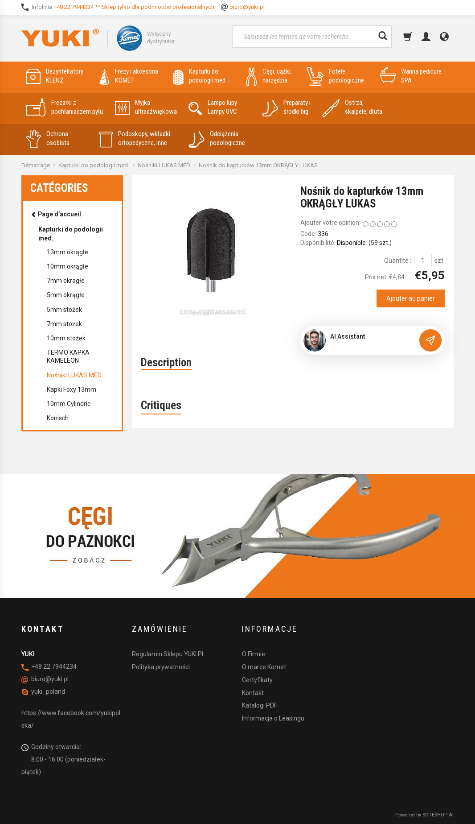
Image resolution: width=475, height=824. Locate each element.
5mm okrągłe (66, 294)
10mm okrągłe (67, 266)
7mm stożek (64, 323)
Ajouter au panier (410, 298)
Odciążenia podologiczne (216, 138)
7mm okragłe (66, 280)
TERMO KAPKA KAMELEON (68, 356)
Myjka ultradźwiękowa (146, 107)
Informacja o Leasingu (273, 718)
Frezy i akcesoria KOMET (128, 76)
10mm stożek (66, 338)
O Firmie (253, 654)
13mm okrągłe (67, 252)
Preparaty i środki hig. (286, 107)
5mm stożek (64, 309)
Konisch (58, 418)
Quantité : (397, 260)
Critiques (161, 405)
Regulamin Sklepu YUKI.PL (168, 654)
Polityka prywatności (161, 667)
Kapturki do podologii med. (200, 76)
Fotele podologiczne (335, 76)
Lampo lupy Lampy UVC (212, 107)
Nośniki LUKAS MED (74, 375)
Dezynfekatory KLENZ (54, 76)
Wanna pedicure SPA (411, 76)
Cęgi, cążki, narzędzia (269, 76)
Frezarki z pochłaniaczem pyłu (64, 107)
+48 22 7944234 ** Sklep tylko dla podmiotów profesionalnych (133, 7)
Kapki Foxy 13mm (71, 389)
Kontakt (253, 692)
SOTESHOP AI (438, 815)
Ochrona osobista (48, 138)
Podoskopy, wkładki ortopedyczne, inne (134, 138)
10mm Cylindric (68, 403)
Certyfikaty (257, 679)
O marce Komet (264, 667)
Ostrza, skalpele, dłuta (352, 107)
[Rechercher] (383, 36)
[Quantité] (423, 260)
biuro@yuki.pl (247, 7)
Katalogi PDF (259, 705)
